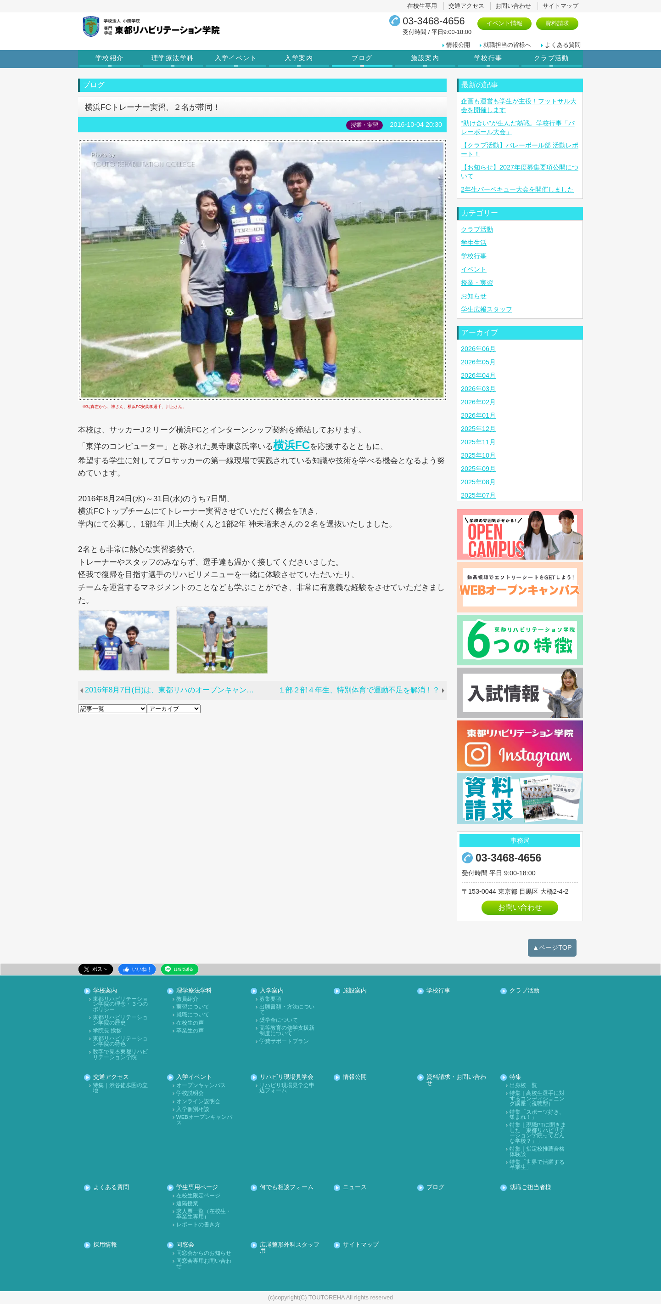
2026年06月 (478, 348)
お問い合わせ (513, 5)
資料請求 (557, 23)
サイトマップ (560, 5)
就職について (192, 1014)
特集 (515, 1077)
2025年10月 (478, 455)
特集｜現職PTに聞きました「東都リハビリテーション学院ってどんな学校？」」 (538, 1133)
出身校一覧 (523, 1085)
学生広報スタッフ (486, 309)
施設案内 (425, 58)
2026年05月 (478, 362)
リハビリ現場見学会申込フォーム (286, 1088)
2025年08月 (478, 482)
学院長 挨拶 (107, 1030)
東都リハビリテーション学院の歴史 (120, 1020)
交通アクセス (466, 5)
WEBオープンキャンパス (204, 1120)
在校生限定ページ (198, 1195)
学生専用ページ (197, 1188)
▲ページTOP (552, 947)
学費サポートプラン (284, 1041)
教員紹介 (187, 999)
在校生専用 (422, 5)
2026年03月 (478, 388)
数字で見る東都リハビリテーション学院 (120, 1054)
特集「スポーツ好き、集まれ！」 (537, 1115)
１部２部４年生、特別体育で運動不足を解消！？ (359, 690)
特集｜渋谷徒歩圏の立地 (120, 1088)
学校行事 (488, 58)
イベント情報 (504, 23)
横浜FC (291, 445)
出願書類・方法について (286, 1009)
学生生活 (474, 242)
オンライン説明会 (198, 1101)
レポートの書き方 (198, 1224)
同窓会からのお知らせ (203, 1253)
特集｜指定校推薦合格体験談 (537, 1151)
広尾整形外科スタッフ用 (289, 1248)
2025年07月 (478, 495)
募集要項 (270, 999)
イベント (474, 269)
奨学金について (278, 1020)
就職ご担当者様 (530, 1188)
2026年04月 (478, 375)
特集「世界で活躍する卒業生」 (537, 1165)
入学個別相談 (192, 1109)
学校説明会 (190, 1093)
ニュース (355, 1188)
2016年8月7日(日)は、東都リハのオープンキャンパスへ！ (175, 690)
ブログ (362, 58)
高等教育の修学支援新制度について (286, 1031)
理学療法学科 (172, 58)
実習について (192, 1006)
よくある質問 (563, 44)
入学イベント (236, 58)
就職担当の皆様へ (507, 44)
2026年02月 (478, 402)
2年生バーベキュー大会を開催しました (517, 189)
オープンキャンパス (201, 1085)
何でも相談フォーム (287, 1188)
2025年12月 (478, 428)
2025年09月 (478, 468)
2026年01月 (478, 415)
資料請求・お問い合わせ (456, 1080)
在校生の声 (190, 1023)
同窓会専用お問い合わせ (203, 1264)
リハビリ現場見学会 (287, 1077)
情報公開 (458, 44)
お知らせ (474, 296)
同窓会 (185, 1245)
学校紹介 (109, 58)
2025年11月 (478, 442)
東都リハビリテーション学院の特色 (120, 1041)
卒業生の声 (190, 1030)
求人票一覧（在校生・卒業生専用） (203, 1214)
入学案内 (299, 58)
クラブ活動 (551, 58)
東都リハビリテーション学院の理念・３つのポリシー (120, 1004)
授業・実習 (477, 282)
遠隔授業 (187, 1203)
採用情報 (105, 1245)
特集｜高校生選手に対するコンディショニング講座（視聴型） (537, 1098)
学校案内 (105, 991)
